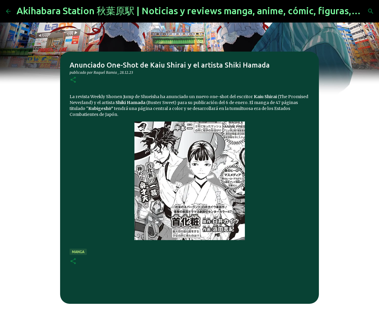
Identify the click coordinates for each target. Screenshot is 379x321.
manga (78, 252)
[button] (73, 80)
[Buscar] (370, 11)
